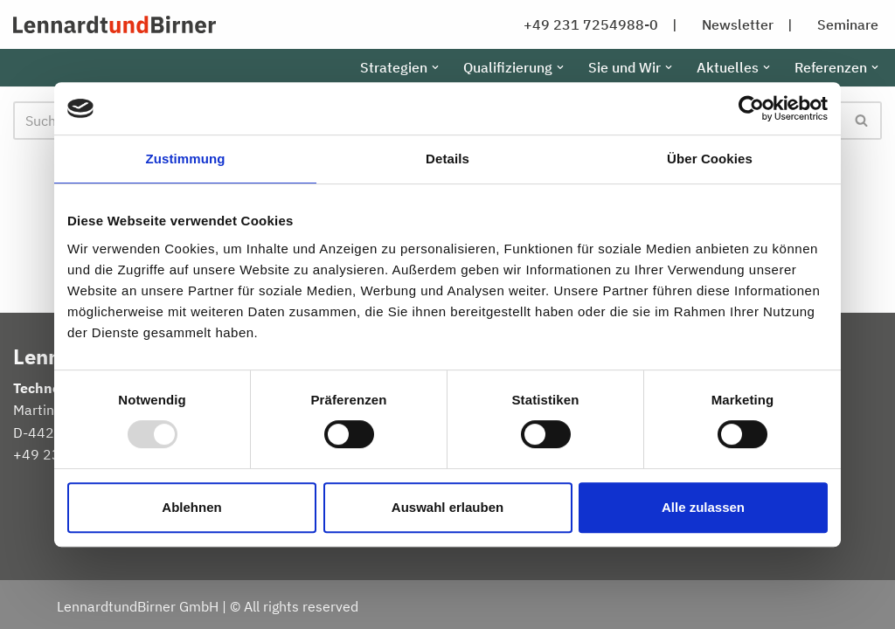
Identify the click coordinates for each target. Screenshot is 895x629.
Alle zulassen (703, 507)
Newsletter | (747, 24)
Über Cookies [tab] (710, 158)
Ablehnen (191, 507)
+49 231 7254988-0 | (600, 24)
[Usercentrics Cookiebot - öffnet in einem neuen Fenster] (751, 108)
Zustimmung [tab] (185, 158)
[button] (435, 67)
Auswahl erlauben (447, 507)
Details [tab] (447, 158)
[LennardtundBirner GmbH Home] (114, 24)
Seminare (847, 24)
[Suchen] (862, 120)
